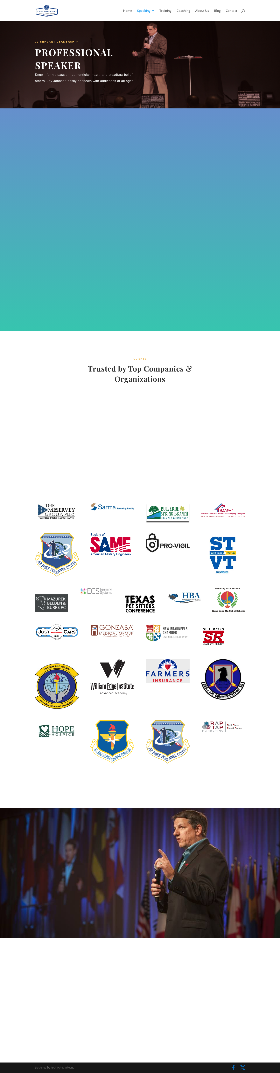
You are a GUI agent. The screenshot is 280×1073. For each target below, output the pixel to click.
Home (127, 11)
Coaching (183, 11)
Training (165, 11)
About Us (202, 11)
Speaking (143, 11)
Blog (217, 11)
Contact (231, 11)
